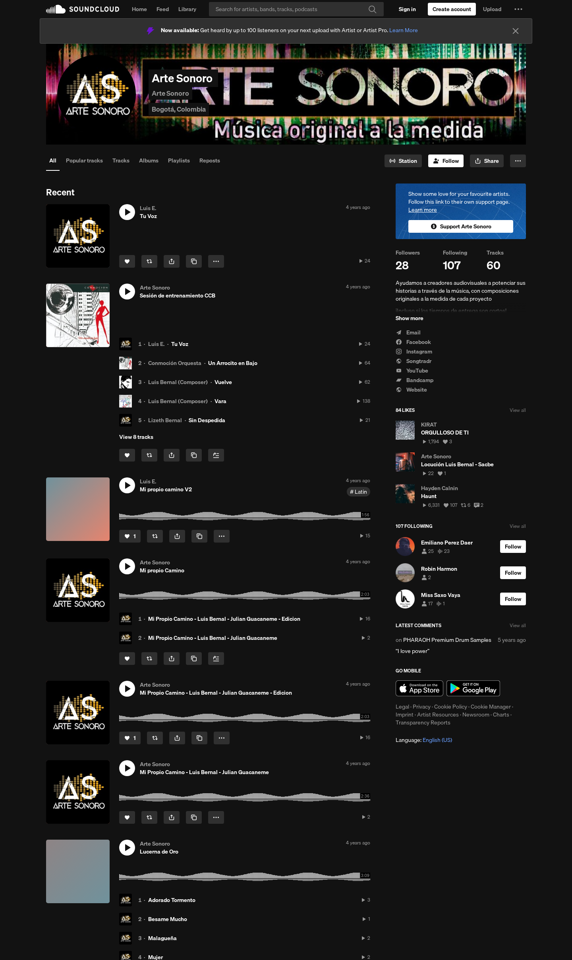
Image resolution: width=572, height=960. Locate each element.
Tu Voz (179, 344)
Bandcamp (414, 380)
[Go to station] (403, 161)
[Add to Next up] (216, 455)
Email (408, 332)
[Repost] (149, 261)
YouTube (412, 370)
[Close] (515, 31)
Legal (402, 706)
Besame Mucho (167, 919)
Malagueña (162, 938)
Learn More (403, 30)
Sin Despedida (207, 420)
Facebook (413, 342)
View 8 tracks (136, 437)
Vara (220, 401)
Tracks (120, 160)
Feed (163, 9)
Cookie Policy (450, 706)
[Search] (296, 9)
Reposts (209, 160)
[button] (518, 9)
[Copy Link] (194, 261)
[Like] (127, 261)
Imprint (405, 714)
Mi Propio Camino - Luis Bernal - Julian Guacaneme (212, 638)
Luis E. (156, 344)
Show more (409, 318)
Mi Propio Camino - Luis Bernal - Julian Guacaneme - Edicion (224, 618)
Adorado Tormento (171, 900)
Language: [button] (424, 740)
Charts (501, 714)
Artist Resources (438, 714)
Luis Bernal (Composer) (178, 382)
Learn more (422, 209)
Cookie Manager (491, 706)
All (52, 160)
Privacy (422, 706)
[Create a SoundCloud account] (452, 9)
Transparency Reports (423, 722)
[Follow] (446, 161)
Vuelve (223, 382)
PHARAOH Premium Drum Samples (447, 639)
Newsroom (475, 714)
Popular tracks (84, 160)
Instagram (414, 351)
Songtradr (413, 361)
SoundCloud (82, 9)
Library (187, 9)
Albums (148, 160)
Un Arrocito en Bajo (232, 363)
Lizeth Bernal (165, 420)
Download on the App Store (419, 688)
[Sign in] (407, 9)
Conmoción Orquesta (174, 363)
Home (139, 9)
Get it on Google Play (473, 688)
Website (411, 389)
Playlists (179, 160)
